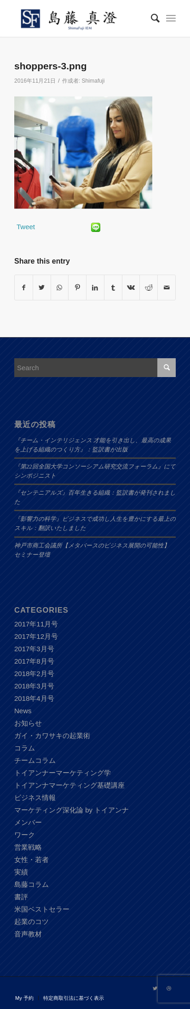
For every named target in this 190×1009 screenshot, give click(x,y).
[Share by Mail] (166, 287)
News (23, 711)
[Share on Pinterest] (77, 287)
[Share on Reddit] (148, 287)
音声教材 (28, 934)
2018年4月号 (34, 698)
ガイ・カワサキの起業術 (52, 735)
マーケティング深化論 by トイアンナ (71, 810)
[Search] (151, 18)
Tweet (26, 227)
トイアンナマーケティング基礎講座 (69, 785)
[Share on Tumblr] (113, 287)
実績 (21, 872)
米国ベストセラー (41, 909)
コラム (24, 748)
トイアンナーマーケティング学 (62, 773)
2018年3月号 (34, 686)
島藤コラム (31, 884)
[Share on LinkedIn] (95, 287)
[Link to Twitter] (155, 988)
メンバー (28, 822)
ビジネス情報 (35, 797)
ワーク (24, 835)
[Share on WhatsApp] (60, 287)
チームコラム (35, 760)
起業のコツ (31, 921)
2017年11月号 (36, 624)
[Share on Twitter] (42, 287)
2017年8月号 (34, 661)
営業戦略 (28, 847)
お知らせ (28, 723)
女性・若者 (31, 859)
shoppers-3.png (50, 66)
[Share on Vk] (131, 287)
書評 (21, 897)
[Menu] (171, 18)
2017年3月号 (34, 649)
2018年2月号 (34, 673)
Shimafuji (93, 81)
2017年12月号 (36, 636)
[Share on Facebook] (24, 287)
